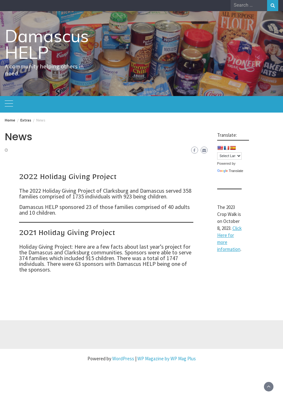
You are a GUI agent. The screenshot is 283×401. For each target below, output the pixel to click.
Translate (230, 171)
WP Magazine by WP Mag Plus (166, 359)
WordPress (123, 359)
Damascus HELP (47, 44)
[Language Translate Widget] (229, 156)
